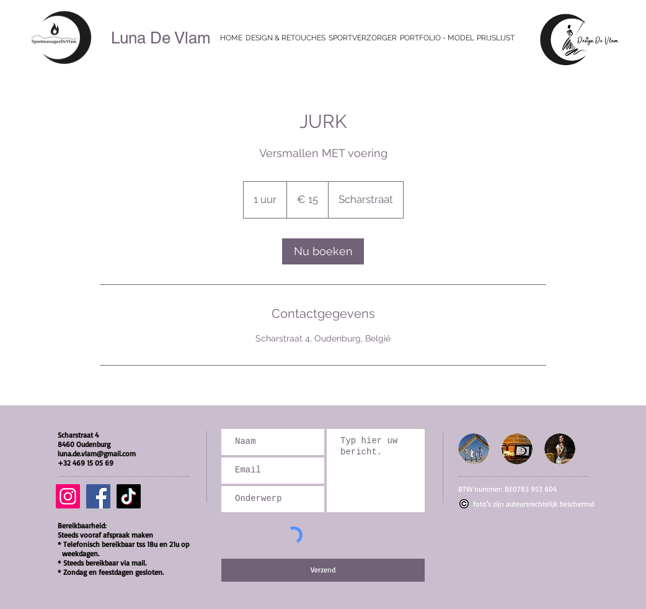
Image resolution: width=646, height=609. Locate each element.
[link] (323, 251)
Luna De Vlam (161, 38)
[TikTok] (129, 496)
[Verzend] (323, 570)
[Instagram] (68, 496)
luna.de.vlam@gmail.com (97, 453)
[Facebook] (98, 496)
